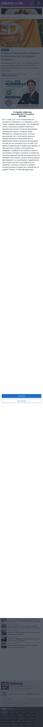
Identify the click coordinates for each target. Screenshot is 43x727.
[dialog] (21, 363)
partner (18, 119)
